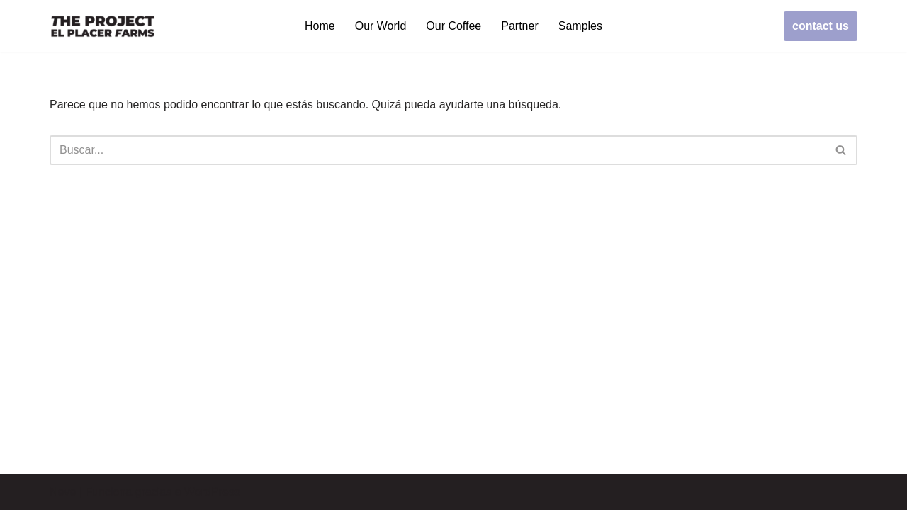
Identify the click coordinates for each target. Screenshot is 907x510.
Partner (519, 26)
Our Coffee (453, 26)
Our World (381, 26)
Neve (63, 492)
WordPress (212, 492)
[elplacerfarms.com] (103, 26)
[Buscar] (438, 150)
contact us (820, 26)
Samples (580, 26)
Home (320, 26)
